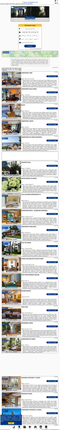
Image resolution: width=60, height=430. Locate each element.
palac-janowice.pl (30, 2)
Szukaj (30, 46)
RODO (2, 421)
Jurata (3, 74)
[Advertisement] (30, 365)
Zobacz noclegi (52, 76)
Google (20, 415)
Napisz (59, 429)
